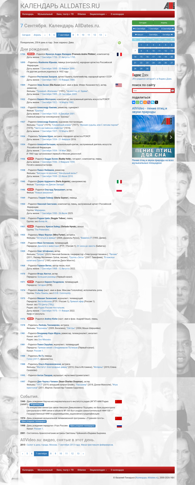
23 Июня (63, 176)
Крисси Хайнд (53, 226)
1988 (22, 356)
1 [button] (141, 45)
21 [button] (135, 63)
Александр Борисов (47, 122)
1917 (39, 384)
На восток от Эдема (77, 91)
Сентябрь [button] (153, 35)
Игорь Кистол (44, 273)
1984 (72, 80)
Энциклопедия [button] (98, 14)
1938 (22, 170)
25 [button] (159, 63)
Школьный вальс (68, 173)
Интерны (98, 367)
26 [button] (166, 63)
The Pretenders (42, 229)
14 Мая (62, 150)
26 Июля (63, 213)
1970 (22, 274)
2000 (72, 68)
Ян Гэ (41, 356)
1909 (22, 85)
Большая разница (47, 277)
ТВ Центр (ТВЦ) (46, 304)
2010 (70, 176)
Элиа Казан (43, 85)
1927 (22, 122)
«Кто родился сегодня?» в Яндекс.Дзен (151, 76)
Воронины (42, 328)
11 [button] (159, 51)
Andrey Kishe (51, 319)
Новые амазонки (44, 192)
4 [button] (159, 45)
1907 (22, 77)
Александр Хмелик (47, 107)
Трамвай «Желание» (47, 91)
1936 (22, 159)
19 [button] (166, 57)
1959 (72, 162)
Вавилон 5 (86, 238)
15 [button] (141, 57)
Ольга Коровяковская (49, 364)
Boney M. (43, 221)
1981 (22, 333)
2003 (74, 94)
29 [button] (141, 69)
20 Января (64, 68)
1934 (22, 136)
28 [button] (135, 69)
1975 (22, 298)
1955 (22, 235)
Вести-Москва (45, 301)
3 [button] (153, 45)
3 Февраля (64, 162)
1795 (72, 57)
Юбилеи (82, 14)
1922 (22, 99)
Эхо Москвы (44, 339)
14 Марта (63, 102)
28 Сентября (65, 94)
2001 (72, 113)
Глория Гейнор (45, 197)
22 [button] (141, 63)
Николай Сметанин (47, 204)
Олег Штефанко (45, 251)
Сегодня (26, 35)
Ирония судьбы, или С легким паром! (99, 125)
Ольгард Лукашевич (55, 189)
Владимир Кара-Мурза (49, 333)
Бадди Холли (51, 159)
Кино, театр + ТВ (65, 14)
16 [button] (147, 57)
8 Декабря (64, 113)
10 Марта (63, 131)
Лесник (113, 254)
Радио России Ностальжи (51, 307)
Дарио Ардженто (46, 181)
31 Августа (64, 57)
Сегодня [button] (142, 23)
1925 (22, 107)
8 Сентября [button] (167, 29)
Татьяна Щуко (45, 136)
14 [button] (135, 57)
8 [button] (141, 51)
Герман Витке (44, 265)
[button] (135, 136)
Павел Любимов (45, 170)
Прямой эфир (77, 301)
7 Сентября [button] (153, 29)
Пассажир (81, 384)
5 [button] (165, 45)
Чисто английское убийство (49, 128)
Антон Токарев (44, 375)
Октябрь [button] (168, 35)
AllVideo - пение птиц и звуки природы (149, 110)
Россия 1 (38, 350)
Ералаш (39, 110)
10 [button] (153, 51)
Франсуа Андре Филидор (58, 54)
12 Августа (64, 268)
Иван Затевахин (45, 243)
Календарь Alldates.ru (147, 477)
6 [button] (171, 45)
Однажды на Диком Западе (49, 184)
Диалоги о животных (48, 246)
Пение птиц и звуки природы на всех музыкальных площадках (153, 161)
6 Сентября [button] (139, 29)
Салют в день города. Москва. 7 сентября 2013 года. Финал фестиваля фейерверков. (70, 445)
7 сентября (63, 35)
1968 (22, 265)
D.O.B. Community (61, 293)
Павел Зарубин (45, 344)
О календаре (117, 14)
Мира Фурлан (45, 235)
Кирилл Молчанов (46, 99)
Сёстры (71, 328)
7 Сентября (46, 57)
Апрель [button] (164, 23)
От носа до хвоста (86, 246)
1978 (22, 325)
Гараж (40, 125)
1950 (22, 204)
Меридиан (40, 210)
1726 (22, 54)
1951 (22, 226)
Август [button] (139, 35)
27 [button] (172, 63)
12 (94, 35)
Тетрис (40, 254)
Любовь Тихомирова (49, 325)
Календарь (28, 14)
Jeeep (40, 290)
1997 (22, 381)
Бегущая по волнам (47, 173)
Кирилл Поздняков (54, 282)
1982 (71, 102)
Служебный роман (61, 125)
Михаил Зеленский (47, 298)
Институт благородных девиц (52, 367)
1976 (22, 319)
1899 (22, 62)
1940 (22, 181)
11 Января (64, 310)
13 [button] (172, 51)
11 (89, 35)
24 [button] (153, 63)
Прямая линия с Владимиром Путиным (58, 347)
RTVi (40, 336)
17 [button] (153, 57)
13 (100, 35)
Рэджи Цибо (43, 218)
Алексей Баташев (46, 144)
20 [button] (172, 57)
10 (83, 35)
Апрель (37, 35)
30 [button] (147, 69)
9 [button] (147, 51)
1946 (22, 190)
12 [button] (166, 51)
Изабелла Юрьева (47, 62)
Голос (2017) (33, 359)
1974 (22, 290)
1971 (22, 282)
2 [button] (147, 45)
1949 (22, 198)
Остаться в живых (46, 238)
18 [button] (159, 57)
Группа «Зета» (77, 257)
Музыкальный (45, 14)
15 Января (64, 80)
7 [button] (135, 51)
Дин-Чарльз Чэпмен (47, 381)
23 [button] (147, 63)
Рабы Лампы (41, 293)
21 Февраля (64, 139)
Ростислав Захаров (47, 76)
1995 (22, 375)
